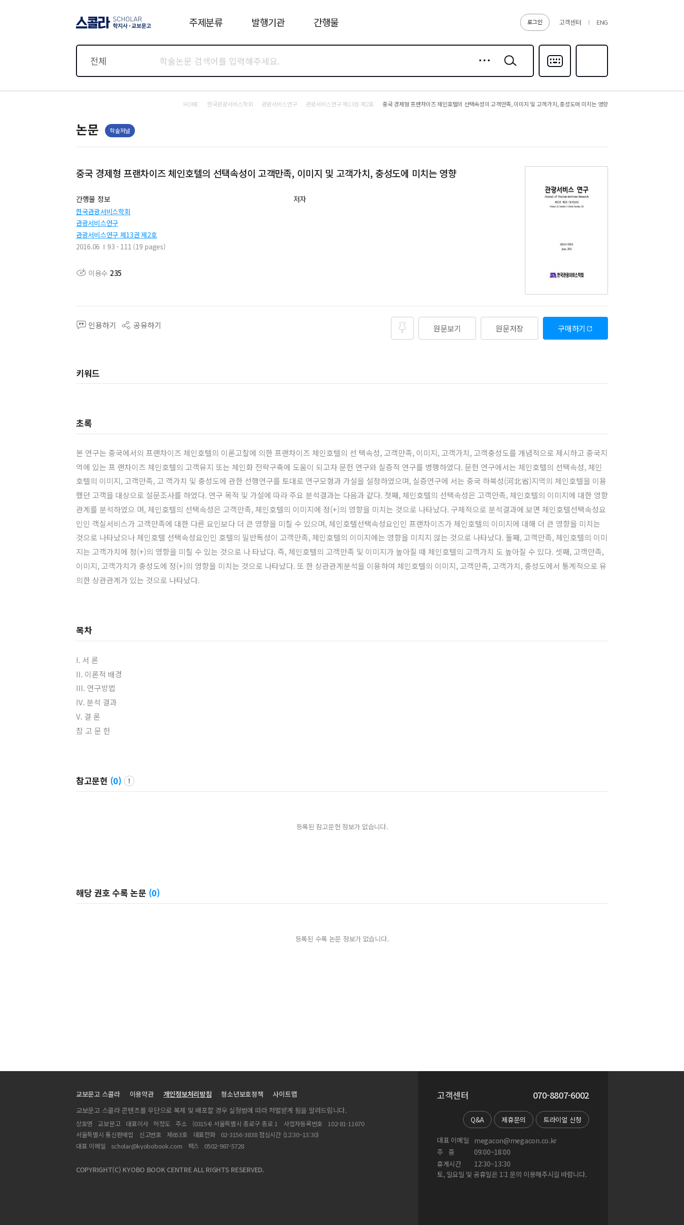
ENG (602, 22)
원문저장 (509, 328)
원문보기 (447, 328)
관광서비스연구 (97, 223)
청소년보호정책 (242, 1094)
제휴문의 (514, 1119)
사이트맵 (285, 1094)
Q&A (477, 1119)
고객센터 (570, 22)
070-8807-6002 (561, 1095)
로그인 (534, 22)
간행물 (326, 22)
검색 (508, 67)
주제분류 (206, 22)
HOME (191, 104)
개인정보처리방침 (187, 1094)
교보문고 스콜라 (98, 1094)
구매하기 (572, 328)
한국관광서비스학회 (103, 211)
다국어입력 (555, 76)
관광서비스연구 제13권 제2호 (116, 234)
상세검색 (482, 67)
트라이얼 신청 (562, 1119)
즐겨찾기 (591, 76)
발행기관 (268, 22)
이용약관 (142, 1094)
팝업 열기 (129, 781)
